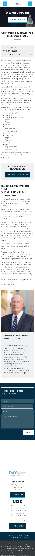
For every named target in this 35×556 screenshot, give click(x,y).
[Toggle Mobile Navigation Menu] (30, 3)
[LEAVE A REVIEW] (17, 526)
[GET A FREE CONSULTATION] (17, 174)
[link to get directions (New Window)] (18, 487)
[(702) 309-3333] (17, 495)
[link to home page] (17, 3)
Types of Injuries (10, 51)
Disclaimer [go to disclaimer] (12, 537)
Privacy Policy (23, 537)
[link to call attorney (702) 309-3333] (5, 3)
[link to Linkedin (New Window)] (21, 501)
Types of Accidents (11, 47)
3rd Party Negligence (12, 55)
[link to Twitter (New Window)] (17, 501)
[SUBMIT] (28, 432)
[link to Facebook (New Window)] (14, 501)
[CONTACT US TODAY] (17, 20)
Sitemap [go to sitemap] (27, 535)
